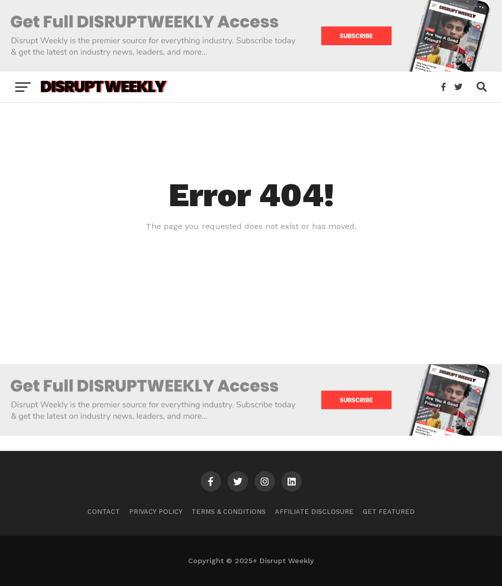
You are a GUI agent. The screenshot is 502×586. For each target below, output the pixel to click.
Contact (103, 511)
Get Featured (389, 511)
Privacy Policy (155, 511)
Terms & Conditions (229, 511)
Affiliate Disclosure (314, 511)
